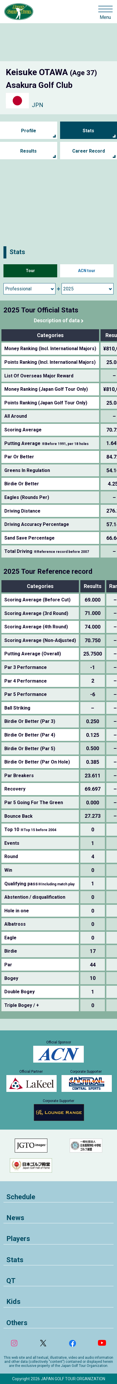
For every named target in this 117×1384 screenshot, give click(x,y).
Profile (28, 130)
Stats (88, 130)
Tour (30, 270)
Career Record (88, 151)
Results (28, 151)
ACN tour (86, 270)
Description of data (57, 320)
